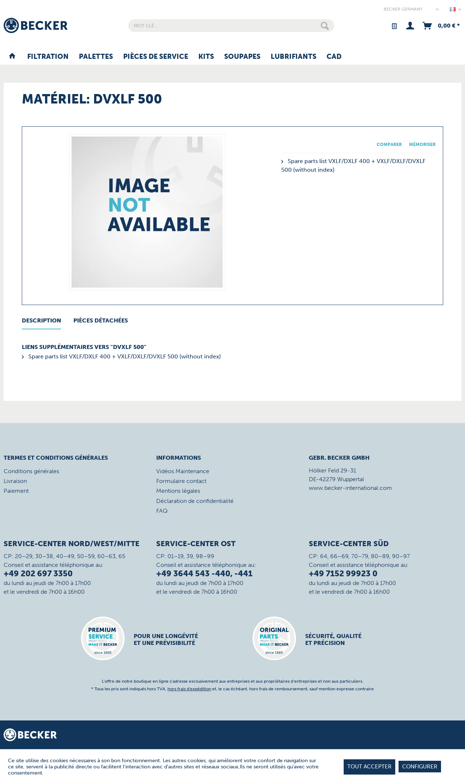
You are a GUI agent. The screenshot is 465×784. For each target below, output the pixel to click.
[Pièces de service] (155, 57)
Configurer (419, 766)
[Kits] (206, 57)
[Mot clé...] (231, 25)
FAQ (161, 510)
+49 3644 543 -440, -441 (204, 573)
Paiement (16, 490)
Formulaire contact (181, 481)
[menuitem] (231, 25)
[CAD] (334, 57)
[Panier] (440, 25)
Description (41, 320)
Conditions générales (31, 471)
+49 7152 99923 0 (343, 573)
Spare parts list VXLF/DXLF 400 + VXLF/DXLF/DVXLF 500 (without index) (121, 356)
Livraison (15, 481)
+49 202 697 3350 (38, 573)
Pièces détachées (100, 320)
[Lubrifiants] (293, 57)
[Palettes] (96, 57)
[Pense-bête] (394, 25)
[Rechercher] (324, 25)
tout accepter (369, 766)
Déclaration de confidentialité (195, 500)
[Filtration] (48, 57)
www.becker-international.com (350, 487)
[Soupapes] (242, 57)
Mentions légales (178, 490)
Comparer (389, 144)
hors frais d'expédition (189, 688)
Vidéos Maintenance (182, 471)
